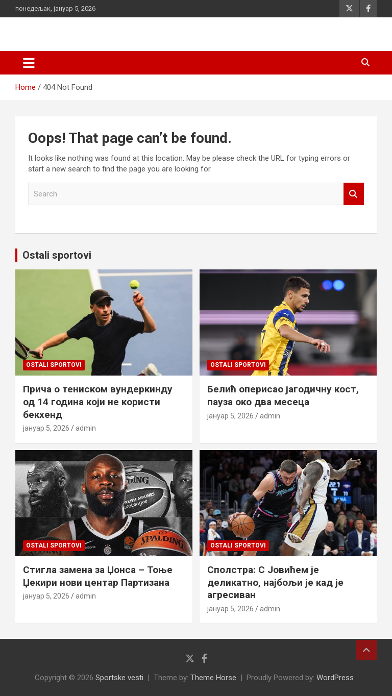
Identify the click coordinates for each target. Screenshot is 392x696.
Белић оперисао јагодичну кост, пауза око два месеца (283, 395)
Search (354, 194)
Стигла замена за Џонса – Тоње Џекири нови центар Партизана (98, 576)
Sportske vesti (119, 677)
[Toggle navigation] (28, 62)
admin (86, 428)
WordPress (335, 677)
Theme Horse (213, 677)
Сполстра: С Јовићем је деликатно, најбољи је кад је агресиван (275, 582)
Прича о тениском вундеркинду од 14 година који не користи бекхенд (98, 401)
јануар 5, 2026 (46, 428)
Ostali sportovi (56, 255)
